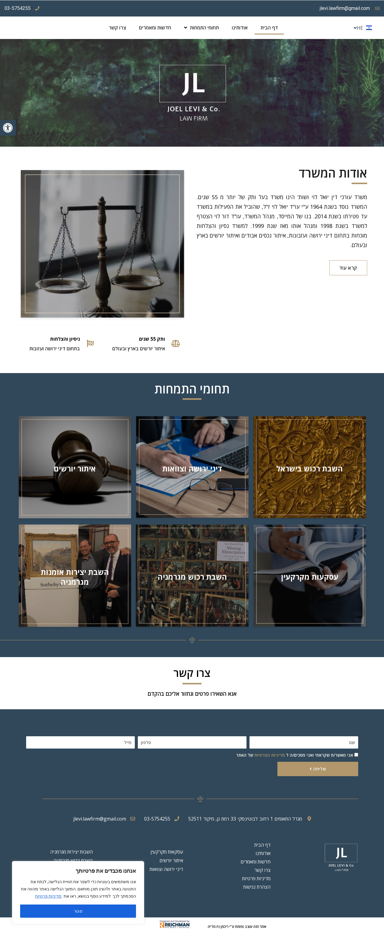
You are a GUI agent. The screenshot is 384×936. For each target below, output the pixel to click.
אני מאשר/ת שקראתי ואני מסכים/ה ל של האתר (294, 755)
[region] (78, 892)
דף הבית (269, 27)
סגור (78, 911)
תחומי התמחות (201, 27)
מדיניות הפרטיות (269, 755)
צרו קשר (117, 27)
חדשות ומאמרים (155, 27)
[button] (8, 128)
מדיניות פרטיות (48, 896)
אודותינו (240, 27)
